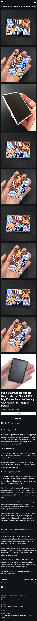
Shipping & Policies (13, 430)
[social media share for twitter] (5, 423)
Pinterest (10, 606)
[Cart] (35, 2)
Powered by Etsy (5, 618)
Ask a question (15, 423)
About (7, 600)
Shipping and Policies (15, 600)
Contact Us (25, 600)
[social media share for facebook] (2, 423)
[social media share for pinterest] (9, 423)
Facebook (21, 606)
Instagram (3, 606)
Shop (2, 600)
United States (11, 409)
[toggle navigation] (2, 2)
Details (3, 430)
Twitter (15, 606)
